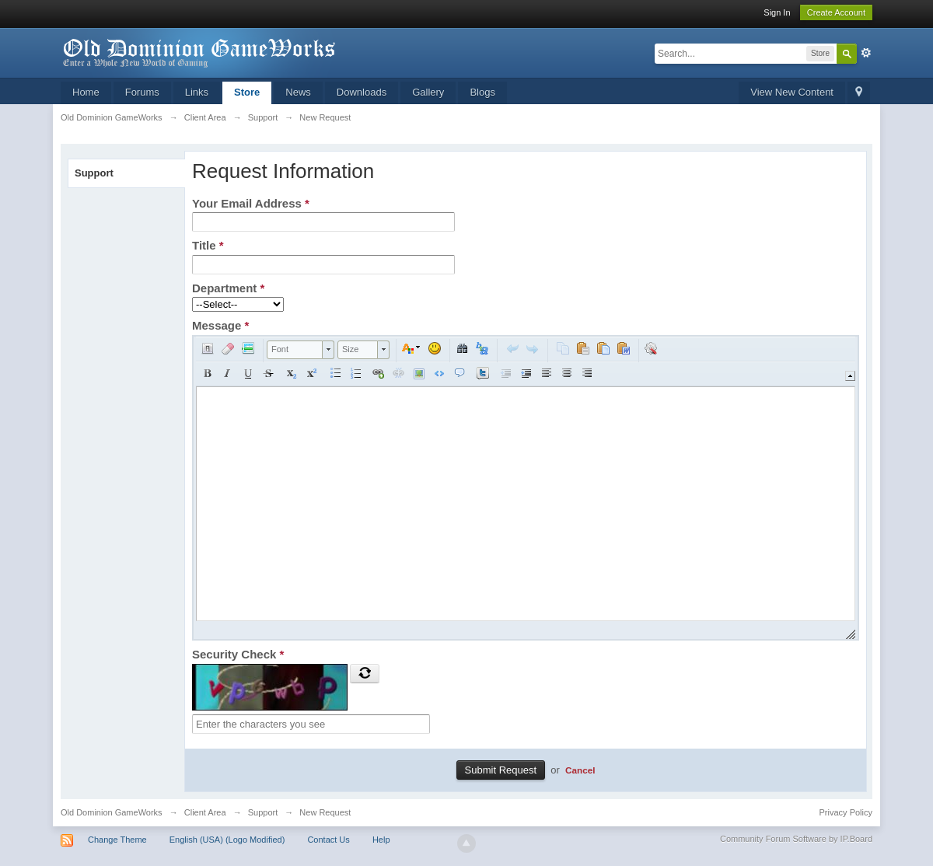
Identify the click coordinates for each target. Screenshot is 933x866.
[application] (525, 488)
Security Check (238, 654)
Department (228, 288)
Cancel (580, 770)
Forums (142, 92)
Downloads (361, 92)
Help (381, 839)
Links (196, 92)
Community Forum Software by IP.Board (796, 838)
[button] (207, 348)
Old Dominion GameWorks (111, 812)
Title (208, 245)
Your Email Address (250, 203)
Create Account (836, 12)
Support (94, 173)
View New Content (791, 92)
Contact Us (328, 839)
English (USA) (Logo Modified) (227, 839)
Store (247, 92)
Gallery (428, 92)
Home (86, 92)
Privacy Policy (845, 812)
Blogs (482, 92)
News (298, 92)
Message (220, 325)
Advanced (866, 53)
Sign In (777, 12)
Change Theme (117, 839)
